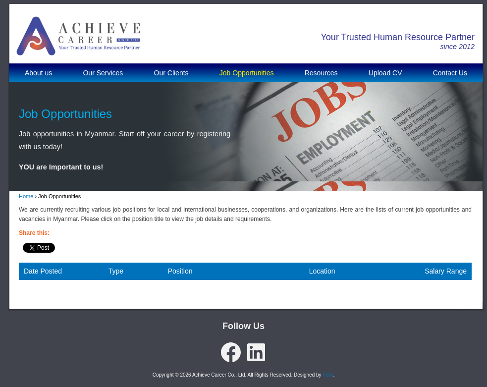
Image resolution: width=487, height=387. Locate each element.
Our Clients (171, 73)
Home (26, 196)
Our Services (103, 73)
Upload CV (385, 73)
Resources (321, 73)
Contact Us (450, 73)
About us (38, 73)
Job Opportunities (246, 73)
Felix (328, 375)
